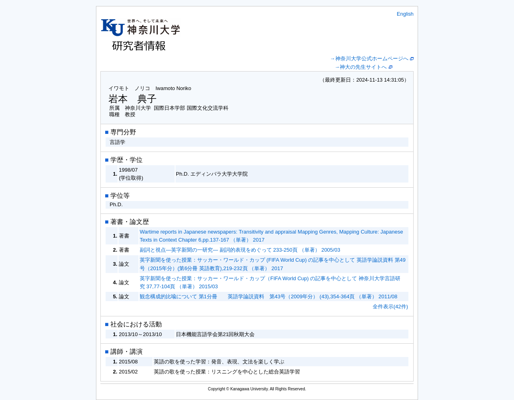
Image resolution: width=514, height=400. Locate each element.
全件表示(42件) (390, 307)
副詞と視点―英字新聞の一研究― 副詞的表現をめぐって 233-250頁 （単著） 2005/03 (240, 250)
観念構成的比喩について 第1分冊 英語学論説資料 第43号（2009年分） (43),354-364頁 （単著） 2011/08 (269, 296)
